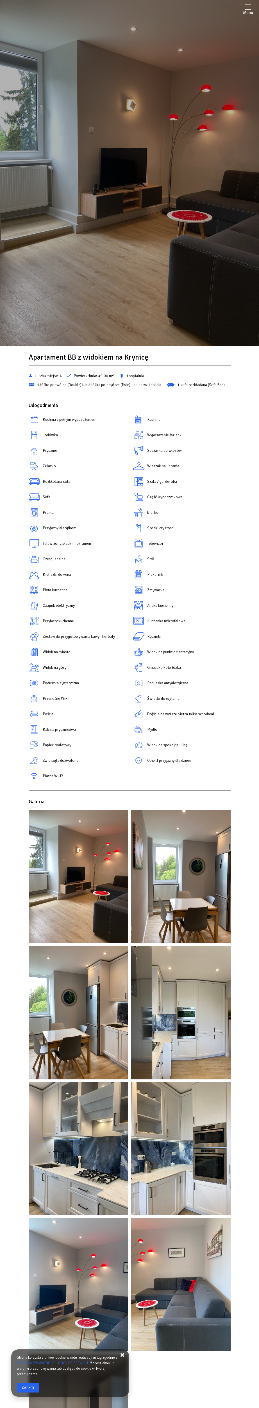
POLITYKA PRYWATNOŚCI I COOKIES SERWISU (52, 1363)
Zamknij (28, 1387)
